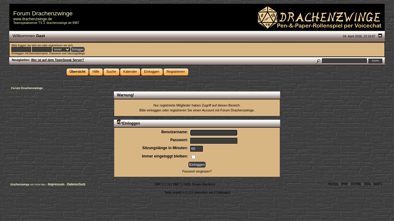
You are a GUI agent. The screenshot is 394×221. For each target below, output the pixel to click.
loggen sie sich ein (29, 45)
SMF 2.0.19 (163, 184)
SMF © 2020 (181, 184)
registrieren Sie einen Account (192, 110)
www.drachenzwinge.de (32, 19)
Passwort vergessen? (197, 171)
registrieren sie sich (60, 45)
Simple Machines (203, 184)
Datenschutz (76, 184)
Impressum (56, 184)
